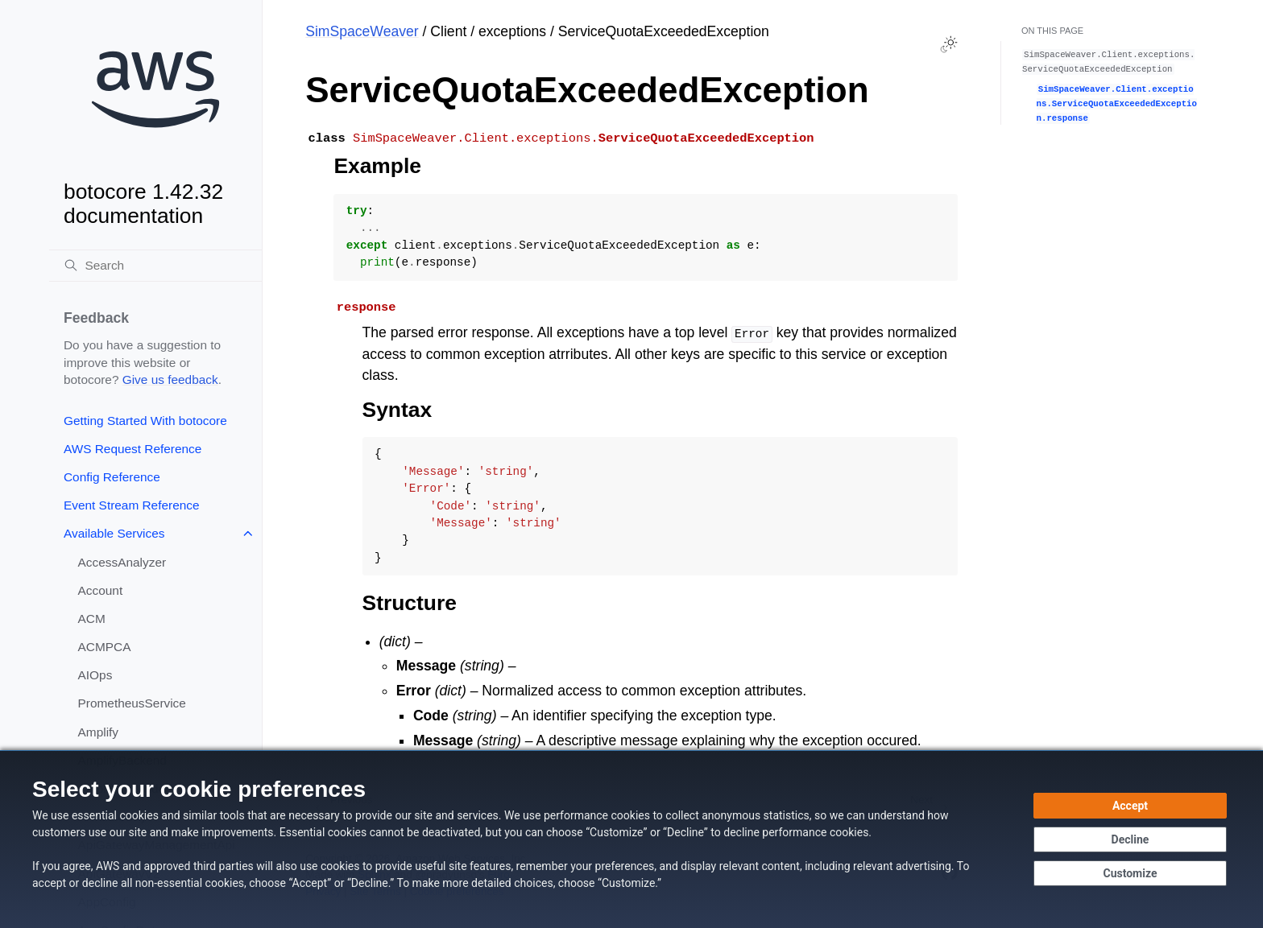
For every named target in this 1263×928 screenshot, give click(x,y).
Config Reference (112, 477)
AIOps (95, 675)
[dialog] (631, 839)
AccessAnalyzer (122, 562)
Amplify (98, 732)
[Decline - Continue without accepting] (1130, 839)
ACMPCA (104, 647)
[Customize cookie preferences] (1130, 873)
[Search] (155, 266)
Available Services (114, 533)
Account (100, 590)
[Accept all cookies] (1130, 806)
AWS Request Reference (132, 449)
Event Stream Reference (132, 505)
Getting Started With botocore (145, 420)
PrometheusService (132, 703)
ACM (92, 618)
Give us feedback (170, 379)
